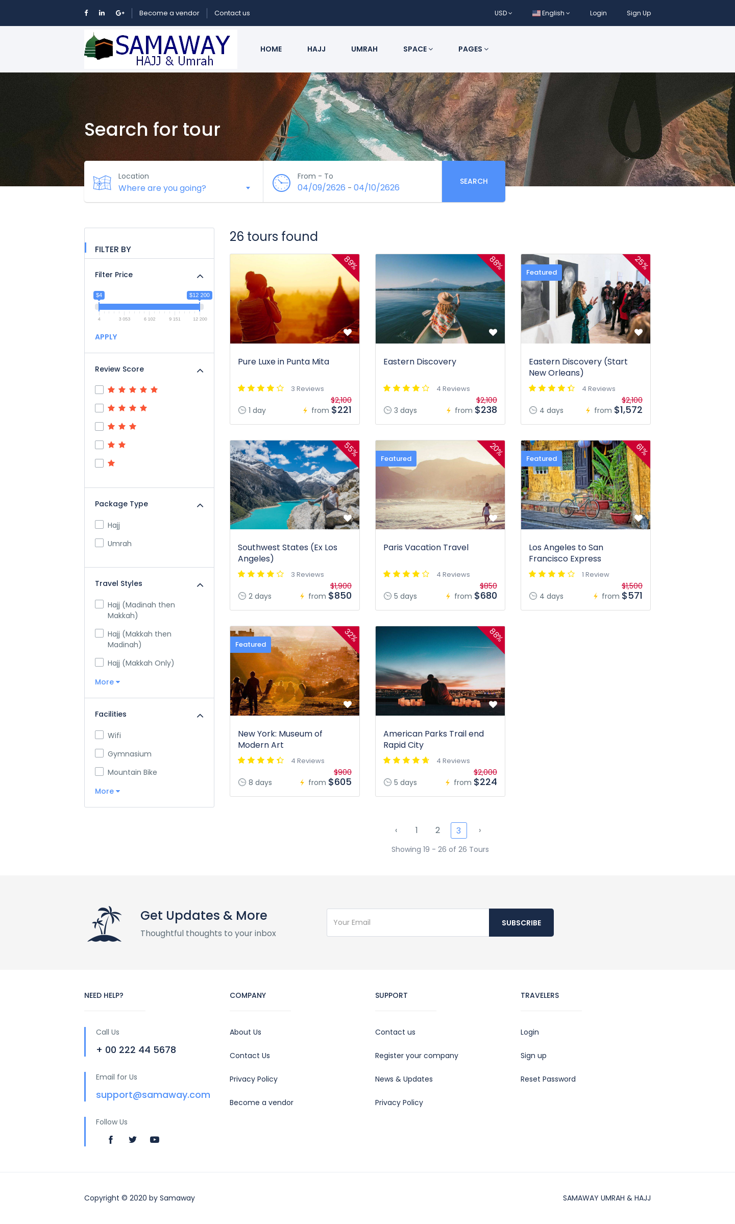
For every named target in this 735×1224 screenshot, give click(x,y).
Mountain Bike (126, 772)
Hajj (316, 49)
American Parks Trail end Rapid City (433, 739)
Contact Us (250, 1055)
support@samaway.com (153, 1094)
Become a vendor (169, 13)
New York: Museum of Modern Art (280, 739)
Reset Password (548, 1079)
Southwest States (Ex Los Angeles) (287, 553)
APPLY (106, 337)
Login (598, 13)
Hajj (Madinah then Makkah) (135, 610)
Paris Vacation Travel (426, 547)
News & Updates (404, 1079)
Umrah (364, 49)
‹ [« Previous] (396, 830)
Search (474, 181)
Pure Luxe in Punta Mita (283, 362)
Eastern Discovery (419, 362)
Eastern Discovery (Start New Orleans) (578, 367)
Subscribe (521, 923)
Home (271, 49)
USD (503, 13)
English (551, 13)
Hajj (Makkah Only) (135, 663)
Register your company (416, 1055)
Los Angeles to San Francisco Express (566, 553)
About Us (245, 1032)
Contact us (232, 13)
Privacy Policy (254, 1079)
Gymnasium (123, 754)
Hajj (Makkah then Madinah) (133, 639)
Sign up (534, 1055)
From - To (317, 176)
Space (418, 49)
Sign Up (639, 13)
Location (135, 176)
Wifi (108, 735)
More (107, 682)
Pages (473, 49)
